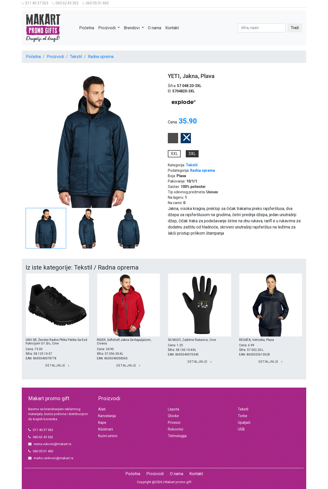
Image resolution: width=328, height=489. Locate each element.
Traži (295, 28)
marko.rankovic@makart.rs (50, 458)
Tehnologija (177, 436)
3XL (192, 153)
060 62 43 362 (65, 3)
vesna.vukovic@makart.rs (49, 444)
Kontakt (172, 27)
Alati (102, 409)
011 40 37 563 (35, 3)
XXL (174, 153)
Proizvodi (55, 56)
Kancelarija (107, 416)
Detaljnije (57, 365)
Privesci (174, 422)
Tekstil (76, 56)
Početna (86, 27)
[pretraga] (261, 27)
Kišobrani (105, 429)
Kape (102, 422)
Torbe (242, 416)
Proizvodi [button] (107, 27)
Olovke (173, 416)
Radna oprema (101, 56)
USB (241, 429)
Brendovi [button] (132, 27)
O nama (154, 27)
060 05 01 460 (95, 3)
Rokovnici (175, 429)
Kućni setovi (107, 436)
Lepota (173, 409)
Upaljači (244, 422)
